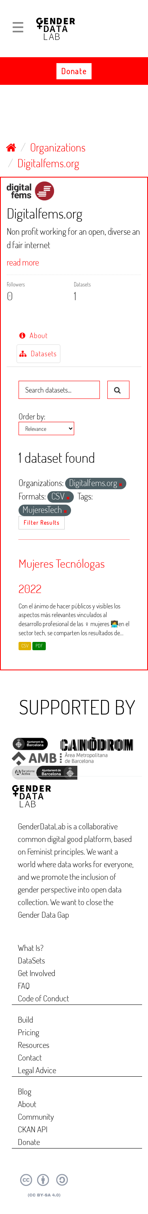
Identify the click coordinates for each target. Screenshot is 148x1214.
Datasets (38, 353)
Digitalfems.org (48, 163)
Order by (31, 416)
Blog (24, 1091)
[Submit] (118, 390)
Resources (33, 1044)
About (33, 335)
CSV (24, 646)
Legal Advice (37, 1069)
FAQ (24, 985)
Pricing (28, 1032)
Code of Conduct (43, 998)
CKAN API (32, 1129)
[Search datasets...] (59, 390)
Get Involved (36, 972)
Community (36, 1116)
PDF (39, 646)
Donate (73, 71)
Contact (30, 1057)
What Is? (30, 947)
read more (23, 261)
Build (25, 1019)
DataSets (31, 960)
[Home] (11, 147)
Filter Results (42, 522)
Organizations (58, 147)
